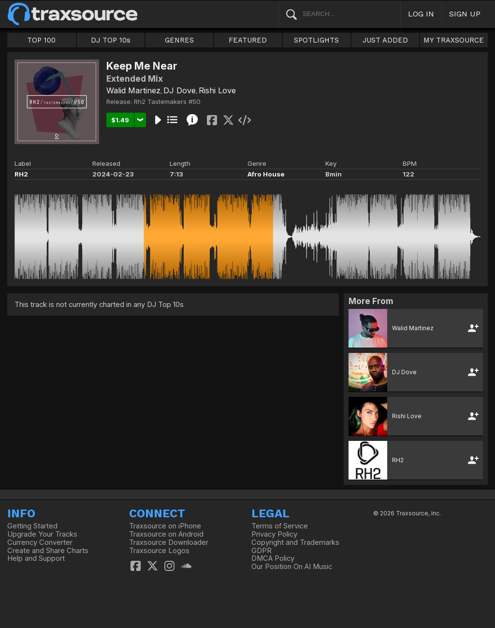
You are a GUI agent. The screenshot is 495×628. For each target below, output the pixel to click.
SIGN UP (464, 13)
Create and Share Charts (47, 550)
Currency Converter (40, 542)
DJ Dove (179, 90)
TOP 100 (41, 40)
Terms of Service (279, 526)
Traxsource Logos (159, 550)
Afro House (266, 174)
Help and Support (36, 558)
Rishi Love (217, 90)
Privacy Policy (274, 534)
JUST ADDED (385, 40)
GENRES (179, 40)
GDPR (261, 550)
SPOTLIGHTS (316, 40)
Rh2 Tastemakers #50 (167, 101)
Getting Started (32, 526)
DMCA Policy (272, 558)
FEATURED (248, 40)
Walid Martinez (133, 90)
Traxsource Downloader (168, 542)
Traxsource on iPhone (165, 526)
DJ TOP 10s (111, 40)
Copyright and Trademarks (295, 542)
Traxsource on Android (166, 534)
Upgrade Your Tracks (42, 534)
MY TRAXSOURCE (453, 40)
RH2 (21, 174)
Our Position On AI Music (291, 566)
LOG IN (421, 13)
